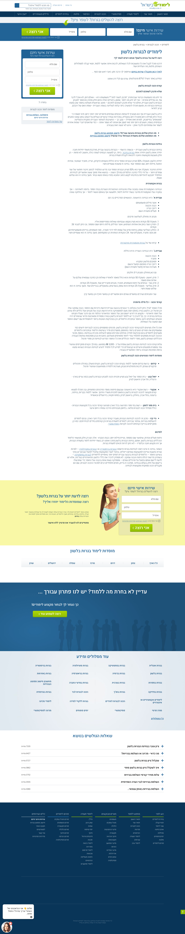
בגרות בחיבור (128, 152)
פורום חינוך (64, 833)
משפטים (113, 819)
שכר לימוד (160, 826)
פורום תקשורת (63, 826)
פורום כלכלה (64, 829)
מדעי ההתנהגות (110, 829)
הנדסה (113, 846)
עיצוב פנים (112, 857)
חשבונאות (112, 839)
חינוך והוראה (111, 836)
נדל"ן (90, 819)
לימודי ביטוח (87, 843)
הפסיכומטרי (113, 424)
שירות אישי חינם (41, 117)
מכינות (137, 829)
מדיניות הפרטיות (38, 836)
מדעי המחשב (111, 843)
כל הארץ (153, 563)
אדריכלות (112, 853)
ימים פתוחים (159, 836)
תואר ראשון (162, 14)
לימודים (165, 44)
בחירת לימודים (62, 14)
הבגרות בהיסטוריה (108, 449)
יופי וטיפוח (88, 829)
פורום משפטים (63, 822)
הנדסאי (86, 14)
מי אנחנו (68, 5)
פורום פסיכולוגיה (62, 839)
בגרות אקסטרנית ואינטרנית (132, 243)
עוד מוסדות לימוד (54, 121)
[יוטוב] (96, 891)
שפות (90, 826)
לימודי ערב (136, 843)
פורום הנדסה (64, 836)
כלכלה (113, 826)
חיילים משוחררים (41, 14)
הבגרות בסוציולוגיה (88, 449)
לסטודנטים (41, 829)
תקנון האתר (40, 826)
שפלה (72, 563)
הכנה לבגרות (100, 14)
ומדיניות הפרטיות (28, 37)
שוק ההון (89, 822)
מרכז (92, 563)
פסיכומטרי (116, 14)
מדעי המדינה (111, 850)
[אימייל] (63, 32)
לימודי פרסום (87, 850)
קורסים (137, 839)
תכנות (90, 839)
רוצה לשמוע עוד (51, 614)
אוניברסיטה (159, 829)
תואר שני (148, 14)
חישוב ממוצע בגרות (37, 822)
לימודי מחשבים (86, 863)
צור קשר (42, 833)
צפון (133, 563)
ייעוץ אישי (22, 14)
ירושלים (52, 563)
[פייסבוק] (90, 892)
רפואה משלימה (86, 857)
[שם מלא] (120, 32)
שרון (31, 563)
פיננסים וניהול (87, 836)
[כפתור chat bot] (6, 927)
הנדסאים (136, 833)
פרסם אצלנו (57, 5)
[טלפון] (92, 32)
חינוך (90, 833)
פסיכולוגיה (112, 860)
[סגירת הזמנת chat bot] (31, 916)
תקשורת (113, 833)
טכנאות (89, 853)
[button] (92, 746)
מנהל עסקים (111, 822)
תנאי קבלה (160, 822)
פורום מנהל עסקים (62, 819)
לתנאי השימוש (41, 37)
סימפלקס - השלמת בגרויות (37, 114)
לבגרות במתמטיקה (82, 454)
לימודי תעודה (133, 14)
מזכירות (89, 846)
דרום (113, 563)
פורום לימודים (158, 843)
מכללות (161, 833)
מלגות (76, 14)
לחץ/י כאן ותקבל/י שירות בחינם (146, 71)
